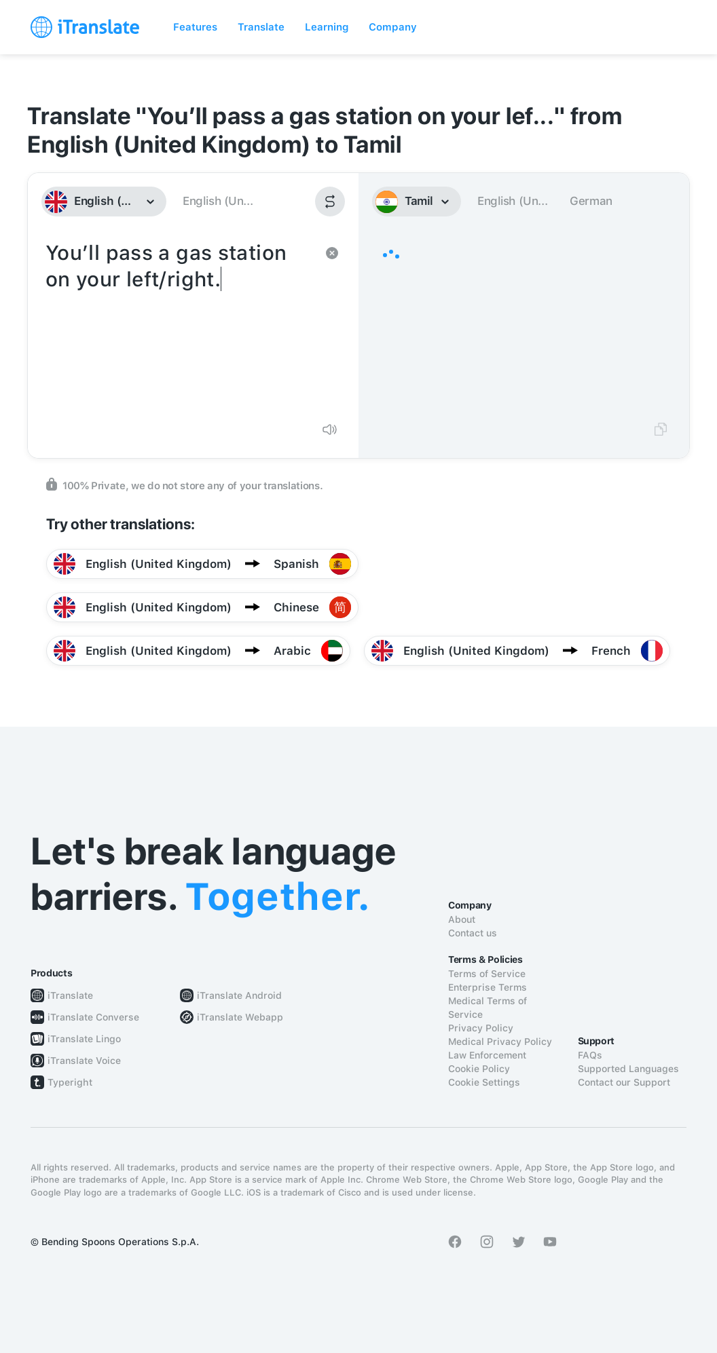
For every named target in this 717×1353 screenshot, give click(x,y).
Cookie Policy (479, 1068)
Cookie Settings (484, 1082)
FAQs (590, 1055)
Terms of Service (487, 973)
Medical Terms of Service (487, 1007)
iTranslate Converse (93, 1017)
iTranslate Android (239, 995)
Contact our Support (624, 1082)
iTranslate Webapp (240, 1017)
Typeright (70, 1082)
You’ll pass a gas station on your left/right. (179, 324)
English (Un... (218, 201)
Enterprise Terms (487, 987)
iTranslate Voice (84, 1060)
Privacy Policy (480, 1028)
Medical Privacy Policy (500, 1041)
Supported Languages (628, 1068)
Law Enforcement (487, 1055)
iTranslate (70, 995)
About (461, 919)
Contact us (472, 933)
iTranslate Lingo (84, 1038)
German (591, 201)
